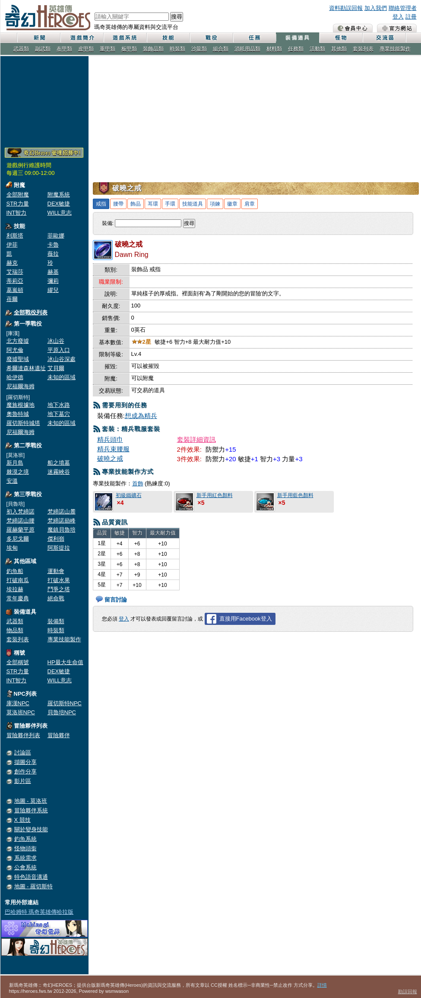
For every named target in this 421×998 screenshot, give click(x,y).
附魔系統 (58, 194)
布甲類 (64, 49)
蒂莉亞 (14, 281)
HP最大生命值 (65, 662)
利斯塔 (14, 235)
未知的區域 (61, 377)
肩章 (249, 204)
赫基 (53, 272)
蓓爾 (12, 299)
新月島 (14, 462)
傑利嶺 (55, 538)
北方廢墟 (17, 341)
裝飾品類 (153, 49)
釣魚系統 (25, 839)
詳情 (322, 985)
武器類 (21, 49)
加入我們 (375, 8)
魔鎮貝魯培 (61, 529)
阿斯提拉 (58, 548)
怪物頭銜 (25, 848)
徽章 (232, 204)
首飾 (137, 483)
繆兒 (53, 290)
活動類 (317, 49)
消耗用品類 (247, 49)
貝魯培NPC (61, 712)
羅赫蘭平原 (20, 529)
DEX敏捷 (58, 203)
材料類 (274, 49)
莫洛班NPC (20, 712)
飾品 (135, 204)
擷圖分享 (25, 762)
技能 (168, 37)
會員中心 (353, 28)
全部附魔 (17, 194)
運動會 (55, 571)
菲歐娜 (55, 235)
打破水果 (58, 580)
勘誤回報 (407, 991)
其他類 (339, 49)
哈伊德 (14, 377)
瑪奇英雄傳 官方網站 (397, 28)
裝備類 (55, 621)
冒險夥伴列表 (23, 735)
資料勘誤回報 (346, 8)
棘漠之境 (17, 472)
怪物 (340, 37)
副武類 (43, 49)
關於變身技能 (31, 829)
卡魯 (53, 244)
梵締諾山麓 (61, 511)
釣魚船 (14, 571)
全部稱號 (17, 662)
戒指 (101, 204)
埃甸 (12, 548)
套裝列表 (363, 49)
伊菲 (12, 244)
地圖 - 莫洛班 (30, 801)
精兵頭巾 (110, 439)
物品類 (14, 630)
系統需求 (25, 858)
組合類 (220, 49)
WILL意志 (59, 212)
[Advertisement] (44, 100)
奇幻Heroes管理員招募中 (44, 153)
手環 (170, 204)
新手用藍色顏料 (295, 495)
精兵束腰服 (113, 449)
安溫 (12, 481)
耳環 (153, 204)
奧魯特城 (17, 414)
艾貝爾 (55, 368)
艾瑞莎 (14, 272)
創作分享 (25, 771)
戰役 (211, 37)
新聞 (38, 37)
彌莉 (53, 281)
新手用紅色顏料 (214, 495)
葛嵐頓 (14, 290)
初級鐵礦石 (129, 495)
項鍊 (215, 204)
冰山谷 (55, 341)
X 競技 (22, 820)
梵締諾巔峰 (61, 520)
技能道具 (192, 204)
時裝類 (177, 49)
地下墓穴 (58, 414)
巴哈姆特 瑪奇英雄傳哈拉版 (39, 912)
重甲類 (107, 49)
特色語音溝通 (31, 877)
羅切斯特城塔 (23, 423)
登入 (398, 16)
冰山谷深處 (61, 359)
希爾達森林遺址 (26, 368)
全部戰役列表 (30, 312)
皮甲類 (86, 49)
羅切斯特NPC (64, 703)
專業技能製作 (395, 49)
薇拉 (53, 253)
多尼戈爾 (17, 538)
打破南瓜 (17, 580)
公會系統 (25, 867)
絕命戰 (55, 598)
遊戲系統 (124, 37)
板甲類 (129, 49)
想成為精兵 (141, 415)
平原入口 (58, 350)
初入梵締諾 (20, 511)
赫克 (12, 263)
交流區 (383, 37)
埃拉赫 (14, 589)
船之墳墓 (58, 462)
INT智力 (16, 212)
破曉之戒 (110, 458)
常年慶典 (17, 598)
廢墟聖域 (17, 359)
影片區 (22, 781)
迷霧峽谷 (58, 472)
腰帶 (118, 204)
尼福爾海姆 (20, 386)
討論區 (22, 752)
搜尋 (176, 16)
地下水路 (58, 405)
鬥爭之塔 (58, 589)
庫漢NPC (17, 703)
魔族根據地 (20, 405)
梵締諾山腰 (20, 520)
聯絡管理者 (403, 8)
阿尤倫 (14, 350)
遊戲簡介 (81, 37)
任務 (254, 37)
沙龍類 (199, 49)
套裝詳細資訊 (196, 439)
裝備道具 (297, 37)
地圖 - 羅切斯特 (33, 886)
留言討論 (115, 599)
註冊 (411, 16)
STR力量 (17, 203)
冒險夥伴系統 (31, 810)
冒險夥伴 (58, 735)
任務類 (296, 49)
